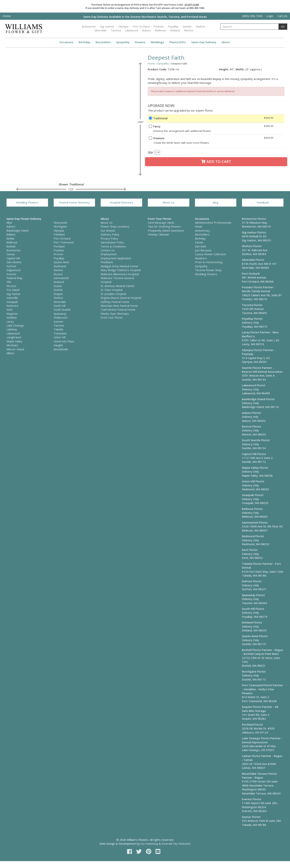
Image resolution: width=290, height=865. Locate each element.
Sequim (58, 294)
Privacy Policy (109, 238)
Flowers (140, 42)
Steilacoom (61, 317)
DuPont (11, 266)
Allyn (9, 222)
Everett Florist (251, 799)
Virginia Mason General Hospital (121, 298)
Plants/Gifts (177, 42)
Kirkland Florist (252, 622)
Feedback (263, 202)
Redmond (60, 266)
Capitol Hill (13, 258)
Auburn (146, 30)
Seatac (58, 286)
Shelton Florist (252, 246)
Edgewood (13, 270)
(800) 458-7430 (252, 16)
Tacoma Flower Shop (208, 270)
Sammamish (61, 278)
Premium (158, 138)
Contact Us (108, 250)
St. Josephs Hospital (113, 294)
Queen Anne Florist (255, 636)
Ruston (58, 274)
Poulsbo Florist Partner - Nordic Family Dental (258, 289)
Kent (9, 309)
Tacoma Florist (252, 305)
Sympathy (122, 42)
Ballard (10, 234)
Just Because (203, 250)
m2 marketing (149, 843)
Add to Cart (216, 161)
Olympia (123, 26)
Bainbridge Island (17, 230)
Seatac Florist (251, 817)
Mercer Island (15, 349)
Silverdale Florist (253, 259)
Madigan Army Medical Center (120, 266)
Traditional (160, 118)
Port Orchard (141, 26)
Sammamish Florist (255, 522)
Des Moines (14, 262)
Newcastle (60, 222)
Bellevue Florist (252, 509)
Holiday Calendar (158, 234)
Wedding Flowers (27, 202)
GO (283, 26)
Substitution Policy (112, 242)
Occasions (66, 42)
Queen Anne (61, 262)
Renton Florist (251, 426)
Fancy (156, 126)
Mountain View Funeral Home (119, 305)
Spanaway (60, 313)
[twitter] (139, 851)
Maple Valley (14, 341)
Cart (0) (282, 16)
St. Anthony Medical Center (118, 286)
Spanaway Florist (253, 595)
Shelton (200, 26)
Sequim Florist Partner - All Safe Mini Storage (260, 708)
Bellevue (160, 30)
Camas (10, 254)
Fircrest (11, 286)
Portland (59, 246)
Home (7, 16)
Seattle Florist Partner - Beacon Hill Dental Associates (262, 369)
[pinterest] (149, 851)
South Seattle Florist (256, 440)
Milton (10, 353)
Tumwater (60, 333)
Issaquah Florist (253, 495)
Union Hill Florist (253, 481)
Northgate (60, 226)
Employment (109, 254)
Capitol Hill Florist (254, 454)
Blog (215, 202)
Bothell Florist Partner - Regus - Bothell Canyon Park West (262, 652)
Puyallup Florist (252, 318)
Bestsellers (103, 42)
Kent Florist (250, 550)
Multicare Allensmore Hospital (120, 274)
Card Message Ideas (161, 222)
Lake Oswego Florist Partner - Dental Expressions (262, 740)
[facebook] (130, 851)
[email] (158, 851)
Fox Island (12, 290)
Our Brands (108, 230)
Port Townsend (64, 242)
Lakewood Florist (253, 385)
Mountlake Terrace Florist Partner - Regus (259, 775)
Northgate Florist (254, 671)
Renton (188, 30)
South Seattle (62, 309)
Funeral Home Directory (74, 202)
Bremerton (89, 26)
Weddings (157, 42)
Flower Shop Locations (115, 226)
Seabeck (59, 282)
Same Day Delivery (203, 42)
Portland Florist (252, 724)
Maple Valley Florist (255, 467)
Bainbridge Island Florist (258, 399)
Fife (8, 282)
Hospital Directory (121, 202)
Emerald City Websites (176, 843)
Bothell (10, 246)
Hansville (12, 298)
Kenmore (12, 305)
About (226, 42)
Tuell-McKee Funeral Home (118, 309)
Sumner (58, 321)
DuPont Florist (252, 581)
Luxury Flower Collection (210, 254)
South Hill (59, 305)
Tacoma (116, 30)
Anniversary (202, 230)
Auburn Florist (251, 413)
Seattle (187, 26)
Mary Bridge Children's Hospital (121, 270)
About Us (168, 202)
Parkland (59, 234)
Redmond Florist (253, 536)
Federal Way (14, 278)
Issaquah (12, 302)
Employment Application (116, 258)
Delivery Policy (110, 234)
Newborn (201, 258)
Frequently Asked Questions (166, 230)
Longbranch (13, 337)
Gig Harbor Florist (254, 232)
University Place (64, 341)
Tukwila (58, 329)
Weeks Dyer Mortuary (115, 313)
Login (269, 16)
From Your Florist (112, 317)
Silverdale (100, 30)
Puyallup (173, 26)
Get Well (200, 246)
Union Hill (59, 337)
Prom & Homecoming (208, 262)
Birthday (84, 42)
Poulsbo (159, 26)
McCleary (12, 345)
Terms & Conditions (113, 246)
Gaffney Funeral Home (115, 302)
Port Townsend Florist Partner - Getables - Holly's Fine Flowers (262, 689)
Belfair (10, 238)
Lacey (10, 321)
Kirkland (175, 30)
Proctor (58, 254)
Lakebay (11, 329)
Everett (11, 274)
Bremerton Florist (254, 218)
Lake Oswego (15, 325)
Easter (199, 242)
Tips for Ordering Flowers (164, 226)
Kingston (12, 313)
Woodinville (61, 349)
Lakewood (131, 30)
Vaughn (58, 345)
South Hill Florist (253, 609)
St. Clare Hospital (111, 290)
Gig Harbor (107, 26)
